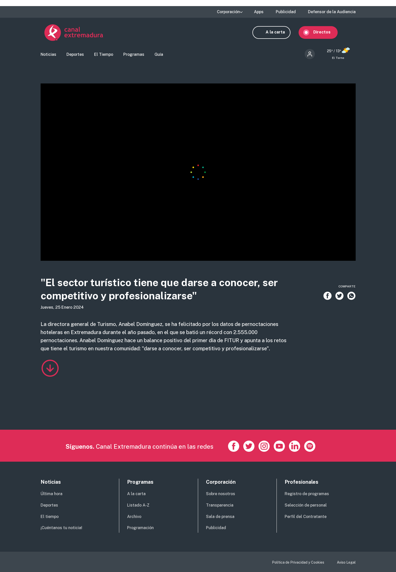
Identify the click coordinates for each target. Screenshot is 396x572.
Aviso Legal (346, 562)
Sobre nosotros (220, 493)
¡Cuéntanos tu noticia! (61, 527)
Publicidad (286, 12)
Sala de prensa (220, 516)
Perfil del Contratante (305, 516)
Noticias (48, 54)
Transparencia (219, 505)
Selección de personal (306, 505)
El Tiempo (103, 54)
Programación (140, 527)
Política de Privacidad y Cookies (298, 562)
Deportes (75, 54)
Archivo (134, 516)
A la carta (279, 32)
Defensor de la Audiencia (332, 12)
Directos (325, 32)
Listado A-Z (138, 505)
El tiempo (50, 516)
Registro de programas (307, 493)
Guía (158, 54)
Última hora (51, 493)
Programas (133, 54)
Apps (259, 12)
